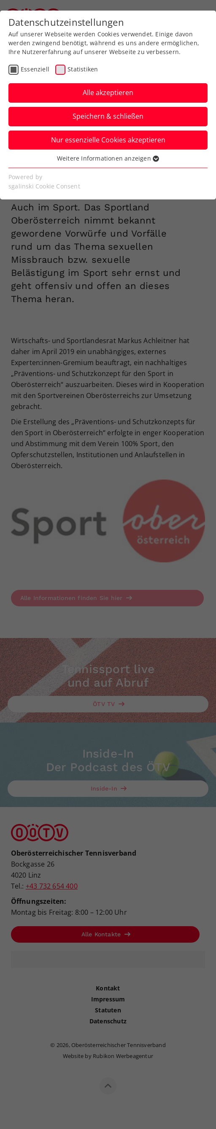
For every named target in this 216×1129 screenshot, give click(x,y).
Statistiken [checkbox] (83, 69)
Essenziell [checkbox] (35, 69)
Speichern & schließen (108, 116)
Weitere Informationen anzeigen (108, 158)
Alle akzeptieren (108, 92)
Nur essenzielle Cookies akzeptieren (108, 140)
